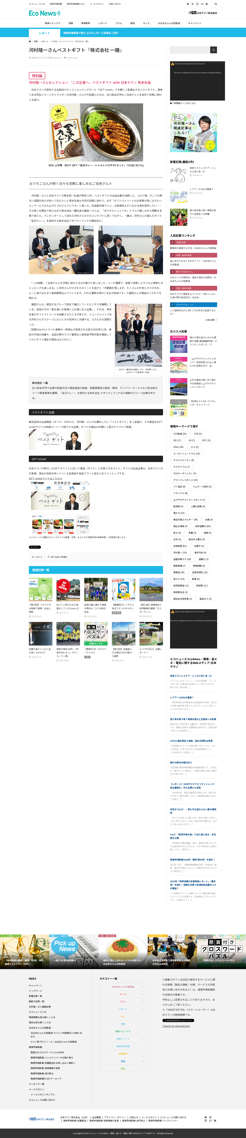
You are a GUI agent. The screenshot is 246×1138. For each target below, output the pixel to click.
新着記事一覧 (35, 996)
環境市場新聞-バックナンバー (163, 1120)
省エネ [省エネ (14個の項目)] (178, 578)
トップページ (35, 990)
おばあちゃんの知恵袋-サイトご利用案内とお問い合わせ (56, 1034)
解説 (132, 23)
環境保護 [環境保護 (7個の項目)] (179, 565)
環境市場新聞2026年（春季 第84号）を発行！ (192, 859)
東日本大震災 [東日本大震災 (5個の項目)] (197, 539)
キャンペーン (194, 23)
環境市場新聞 (56, 3)
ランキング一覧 (36, 1084)
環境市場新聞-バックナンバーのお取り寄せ (52, 1057)
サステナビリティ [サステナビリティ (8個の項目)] (183, 460)
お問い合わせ (115, 3)
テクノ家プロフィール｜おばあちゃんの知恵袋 (54, 1041)
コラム (118, 23)
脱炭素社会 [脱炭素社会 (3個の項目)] (180, 592)
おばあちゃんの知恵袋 (169, 23)
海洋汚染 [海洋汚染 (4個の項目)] (200, 552)
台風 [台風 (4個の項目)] (209, 519)
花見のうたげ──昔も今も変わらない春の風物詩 (193, 811)
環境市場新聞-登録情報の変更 (45, 1068)
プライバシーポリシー (115, 1117)
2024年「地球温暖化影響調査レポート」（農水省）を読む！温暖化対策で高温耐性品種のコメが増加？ (193, 885)
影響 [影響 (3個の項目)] (192, 532)
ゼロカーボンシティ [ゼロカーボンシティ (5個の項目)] (184, 473)
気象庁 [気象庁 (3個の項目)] (199, 545)
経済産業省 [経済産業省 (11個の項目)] (181, 585)
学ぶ (123, 1016)
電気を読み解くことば (40, 1022)
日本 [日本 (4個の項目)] (177, 539)
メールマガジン (97, 3)
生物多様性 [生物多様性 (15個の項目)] (200, 572)
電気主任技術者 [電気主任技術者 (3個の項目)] (182, 598)
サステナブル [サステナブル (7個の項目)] (181, 466)
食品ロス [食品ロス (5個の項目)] (206, 598)
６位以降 (210, 319)
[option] (24, 952)
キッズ (146, 23)
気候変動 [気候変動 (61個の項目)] (180, 545)
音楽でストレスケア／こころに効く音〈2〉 (191, 675)
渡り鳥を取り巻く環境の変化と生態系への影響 (193, 719)
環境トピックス (52, 23)
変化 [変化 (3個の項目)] (177, 532)
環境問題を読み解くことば (42, 1017)
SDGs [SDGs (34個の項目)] (178, 446)
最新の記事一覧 (36, 1001)
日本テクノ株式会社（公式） (74, 1117)
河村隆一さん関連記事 (40, 1006)
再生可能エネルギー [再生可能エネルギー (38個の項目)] (185, 519)
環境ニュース (123, 1038)
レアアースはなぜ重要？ (182, 697)
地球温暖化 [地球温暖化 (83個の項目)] (203, 526)
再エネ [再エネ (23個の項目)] (178, 512)
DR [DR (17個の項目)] (177, 440)
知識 (71, 23)
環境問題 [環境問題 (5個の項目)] (199, 565)
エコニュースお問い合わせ (42, 1099)
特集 (123, 1023)
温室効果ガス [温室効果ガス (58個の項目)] (182, 559)
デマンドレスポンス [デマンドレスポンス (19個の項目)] (185, 479)
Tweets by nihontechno (176, 1026)
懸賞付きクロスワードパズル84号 (47, 1052)
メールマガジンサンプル (43, 1094)
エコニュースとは (37, 3)
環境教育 (85, 23)
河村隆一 (64, 556)
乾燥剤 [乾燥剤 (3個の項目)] (178, 506)
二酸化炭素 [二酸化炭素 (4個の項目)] (198, 506)
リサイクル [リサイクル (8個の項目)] (180, 493)
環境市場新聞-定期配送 (74, 1120)
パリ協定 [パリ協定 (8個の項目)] (179, 486)
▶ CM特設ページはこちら (183, 103)
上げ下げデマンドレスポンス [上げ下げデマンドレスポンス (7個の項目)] (189, 499)
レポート (102, 23)
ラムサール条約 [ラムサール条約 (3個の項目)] (202, 486)
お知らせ (133, 1117)
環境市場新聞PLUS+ (76, 3)
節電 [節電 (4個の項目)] (196, 578)
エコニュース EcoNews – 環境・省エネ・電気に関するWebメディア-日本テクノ (193, 662)
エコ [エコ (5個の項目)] (195, 446)
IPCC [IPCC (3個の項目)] (206, 440)
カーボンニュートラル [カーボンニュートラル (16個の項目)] (186, 453)
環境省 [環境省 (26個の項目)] (178, 572)
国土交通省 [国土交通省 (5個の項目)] (180, 526)
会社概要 (96, 1117)
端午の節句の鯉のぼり (181, 762)
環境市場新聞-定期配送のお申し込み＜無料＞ (53, 1062)
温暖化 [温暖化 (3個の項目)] (204, 559)
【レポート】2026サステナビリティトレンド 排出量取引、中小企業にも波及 (193, 785)
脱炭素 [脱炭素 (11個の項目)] (202, 585)
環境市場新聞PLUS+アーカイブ (46, 1078)
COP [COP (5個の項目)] (198, 433)
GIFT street (55, 556)
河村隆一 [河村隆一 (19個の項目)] (180, 552)
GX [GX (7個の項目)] (192, 440)
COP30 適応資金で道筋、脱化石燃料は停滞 (191, 740)
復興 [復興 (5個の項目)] (207, 532)
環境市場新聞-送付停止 (42, 1073)
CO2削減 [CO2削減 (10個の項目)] (180, 433)
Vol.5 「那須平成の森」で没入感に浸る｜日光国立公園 (193, 836)
